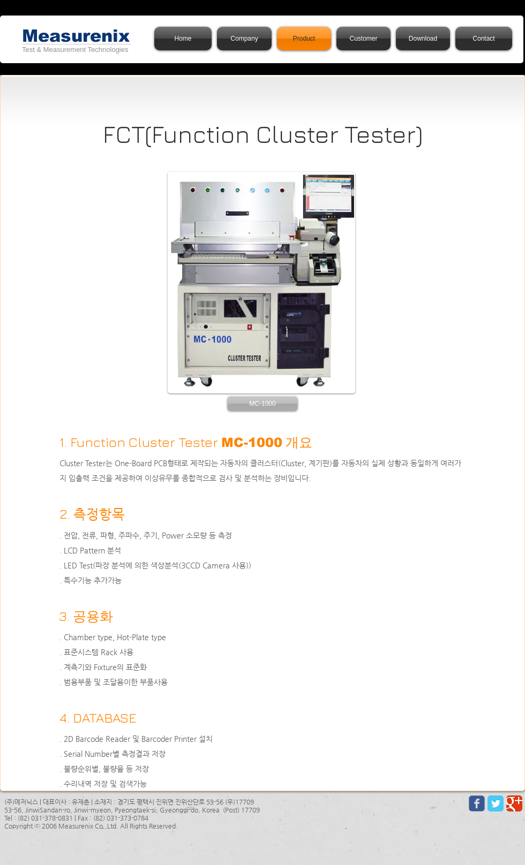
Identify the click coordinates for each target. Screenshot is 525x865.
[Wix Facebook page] (477, 803)
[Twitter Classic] (496, 803)
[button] (262, 404)
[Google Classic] (514, 803)
